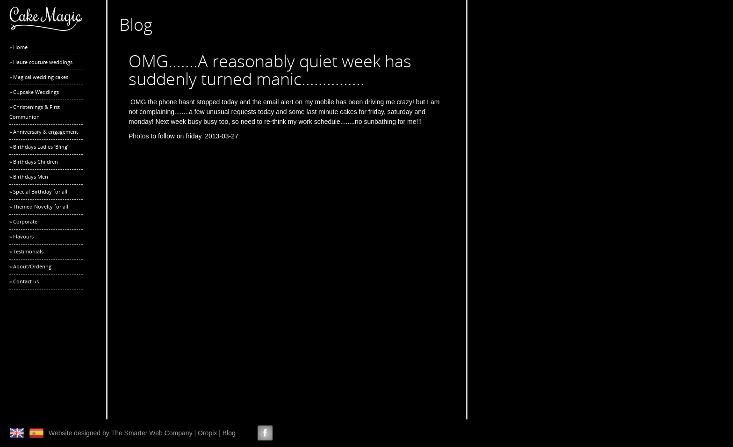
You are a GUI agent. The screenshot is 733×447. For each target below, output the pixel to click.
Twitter (247, 432)
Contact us (26, 281)
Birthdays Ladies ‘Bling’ (40, 146)
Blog (229, 433)
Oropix (207, 433)
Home (20, 46)
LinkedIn (282, 432)
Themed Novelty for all (40, 206)
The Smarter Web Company (152, 433)
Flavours (23, 236)
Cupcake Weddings (36, 91)
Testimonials (28, 251)
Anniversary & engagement (45, 131)
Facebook (265, 432)
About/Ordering (32, 266)
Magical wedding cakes (40, 76)
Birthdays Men (30, 176)
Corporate (25, 221)
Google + (299, 432)
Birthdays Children (35, 161)
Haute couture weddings (42, 61)
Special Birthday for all (40, 191)
